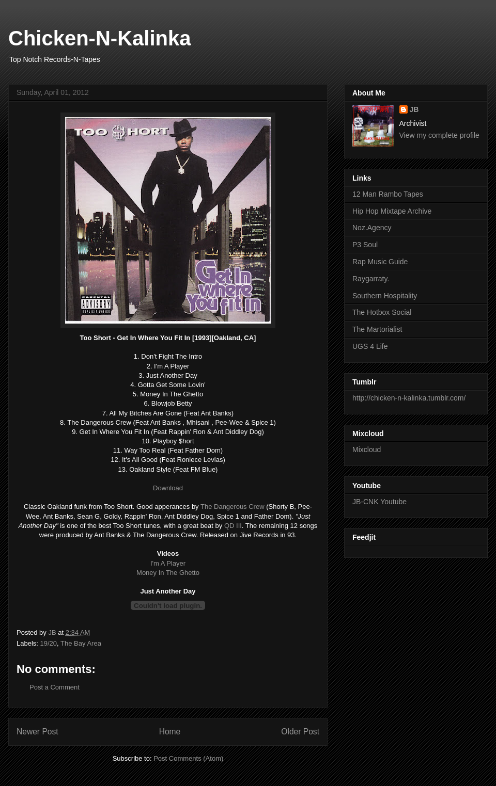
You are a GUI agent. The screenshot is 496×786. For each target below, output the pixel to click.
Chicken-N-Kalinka (99, 38)
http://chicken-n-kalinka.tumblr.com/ (409, 398)
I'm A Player (167, 563)
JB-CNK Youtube (379, 502)
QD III (233, 526)
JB (414, 109)
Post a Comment (54, 687)
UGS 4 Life (370, 346)
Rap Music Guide (380, 262)
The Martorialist (377, 329)
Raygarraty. (370, 279)
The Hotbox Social (381, 312)
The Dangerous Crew (232, 506)
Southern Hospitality (384, 296)
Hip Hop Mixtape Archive (391, 211)
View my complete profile (439, 135)
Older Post (300, 731)
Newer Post (37, 731)
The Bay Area (80, 643)
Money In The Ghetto (167, 572)
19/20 (48, 643)
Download (168, 488)
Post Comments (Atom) (188, 758)
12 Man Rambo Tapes (387, 194)
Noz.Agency (371, 227)
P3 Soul (365, 244)
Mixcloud (366, 449)
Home (170, 731)
